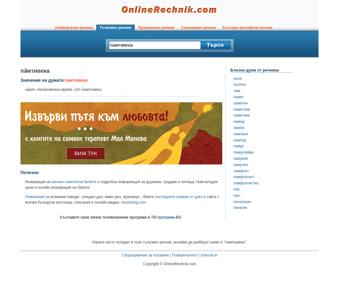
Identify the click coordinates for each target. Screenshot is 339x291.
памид (238, 121)
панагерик (242, 202)
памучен (240, 165)
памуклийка (243, 152)
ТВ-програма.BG (166, 217)
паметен (240, 103)
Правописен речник (156, 27)
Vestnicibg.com (133, 202)
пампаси (240, 134)
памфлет (241, 171)
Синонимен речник (198, 27)
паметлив (241, 109)
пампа (238, 128)
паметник (241, 115)
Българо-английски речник (247, 27)
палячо (239, 84)
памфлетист (244, 177)
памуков (240, 158)
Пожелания (35, 197)
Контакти (209, 255)
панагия (240, 208)
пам (236, 91)
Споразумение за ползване (145, 255)
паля (237, 78)
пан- (237, 195)
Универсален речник (74, 27)
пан (236, 189)
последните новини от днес (179, 197)
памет (238, 97)
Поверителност (185, 255)
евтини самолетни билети (74, 182)
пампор (239, 140)
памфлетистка (245, 183)
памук (238, 146)
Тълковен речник (115, 27)
